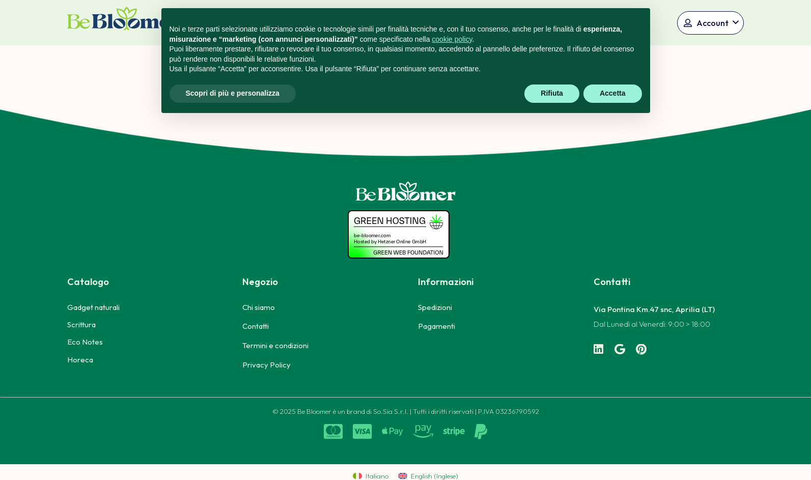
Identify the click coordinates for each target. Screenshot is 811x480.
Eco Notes (85, 342)
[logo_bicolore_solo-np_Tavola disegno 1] (124, 23)
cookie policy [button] (452, 39)
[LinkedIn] (598, 349)
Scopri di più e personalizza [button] (232, 93)
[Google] (619, 349)
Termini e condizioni (275, 345)
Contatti (255, 326)
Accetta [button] (613, 93)
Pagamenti (436, 326)
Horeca (80, 359)
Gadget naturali (93, 307)
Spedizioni (435, 307)
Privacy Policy (266, 365)
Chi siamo (258, 307)
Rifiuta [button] (552, 93)
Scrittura (81, 324)
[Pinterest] (641, 349)
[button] (710, 23)
